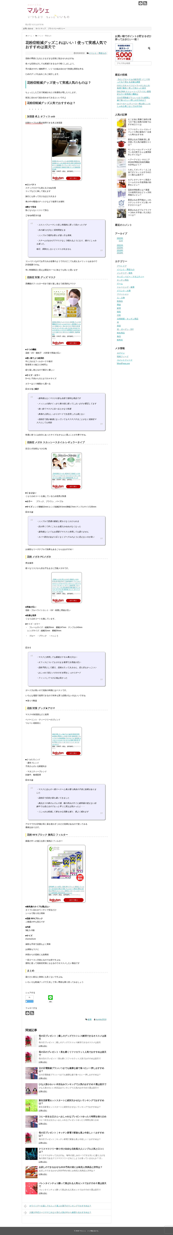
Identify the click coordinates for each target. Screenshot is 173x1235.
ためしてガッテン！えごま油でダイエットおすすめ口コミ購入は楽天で (139, 172)
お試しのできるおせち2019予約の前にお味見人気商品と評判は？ (70, 1167)
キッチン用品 (123, 280)
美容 (119, 326)
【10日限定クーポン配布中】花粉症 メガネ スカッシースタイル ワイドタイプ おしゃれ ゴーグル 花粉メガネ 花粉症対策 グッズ (66, 476)
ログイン (121, 353)
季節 (119, 305)
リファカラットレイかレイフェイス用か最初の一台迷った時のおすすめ (139, 132)
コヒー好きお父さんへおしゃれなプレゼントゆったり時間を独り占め (72, 1116)
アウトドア (122, 266)
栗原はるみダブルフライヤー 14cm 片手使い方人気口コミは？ (139, 212)
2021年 (120, 245)
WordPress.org (123, 363)
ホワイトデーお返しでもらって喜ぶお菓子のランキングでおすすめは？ (57, 1206)
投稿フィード (123, 356)
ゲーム (120, 284)
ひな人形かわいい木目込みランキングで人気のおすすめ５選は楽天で (72, 1084)
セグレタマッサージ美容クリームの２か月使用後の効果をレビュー (139, 182)
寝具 (119, 312)
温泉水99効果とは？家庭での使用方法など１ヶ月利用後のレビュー (139, 192)
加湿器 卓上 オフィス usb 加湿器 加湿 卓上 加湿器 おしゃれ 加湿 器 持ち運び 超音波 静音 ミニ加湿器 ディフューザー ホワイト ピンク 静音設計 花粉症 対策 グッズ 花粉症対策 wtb (66, 165)
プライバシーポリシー (56, 28)
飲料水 (120, 340)
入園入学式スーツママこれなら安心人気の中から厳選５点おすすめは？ (57, 1213)
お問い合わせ (28, 28)
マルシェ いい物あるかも (89, 1231)
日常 (119, 315)
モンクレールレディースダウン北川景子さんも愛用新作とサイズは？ (139, 152)
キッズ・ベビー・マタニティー (130, 277)
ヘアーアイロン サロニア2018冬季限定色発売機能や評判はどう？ (139, 162)
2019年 (120, 250)
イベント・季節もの (97, 53)
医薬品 (120, 301)
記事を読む (43, 1046)
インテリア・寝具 (124, 273)
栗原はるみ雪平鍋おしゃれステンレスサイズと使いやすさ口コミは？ (139, 202)
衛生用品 (121, 333)
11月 (121, 241)
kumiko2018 (101, 1019)
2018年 (120, 253)
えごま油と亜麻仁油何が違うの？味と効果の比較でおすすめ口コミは (139, 121)
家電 (119, 308)
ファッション (123, 294)
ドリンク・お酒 (124, 291)
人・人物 (121, 298)
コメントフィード (124, 360)
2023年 (120, 238)
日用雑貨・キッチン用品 (127, 319)
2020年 (120, 248)
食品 (119, 336)
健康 (90, 1019)
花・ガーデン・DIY (125, 329)
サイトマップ (41, 28)
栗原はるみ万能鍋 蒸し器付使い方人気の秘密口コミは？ (139, 142)
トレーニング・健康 (125, 287)
